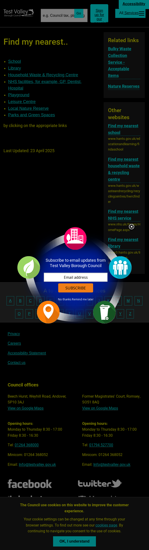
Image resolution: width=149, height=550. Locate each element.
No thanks (64, 299)
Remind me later (83, 299)
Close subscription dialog (131, 227)
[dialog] (74, 275)
